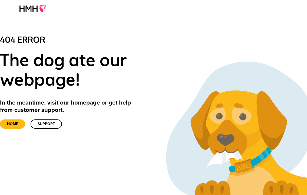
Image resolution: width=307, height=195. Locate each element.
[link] (34, 8)
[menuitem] (34, 8)
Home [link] (12, 124)
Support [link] (46, 124)
